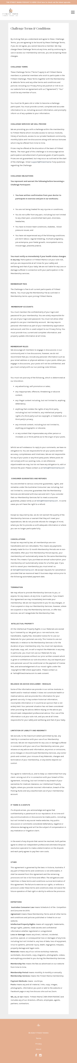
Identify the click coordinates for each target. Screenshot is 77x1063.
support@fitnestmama (41, 162)
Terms (38, 1038)
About (38, 1049)
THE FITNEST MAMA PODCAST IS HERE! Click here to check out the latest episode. (38, 2)
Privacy (38, 1044)
